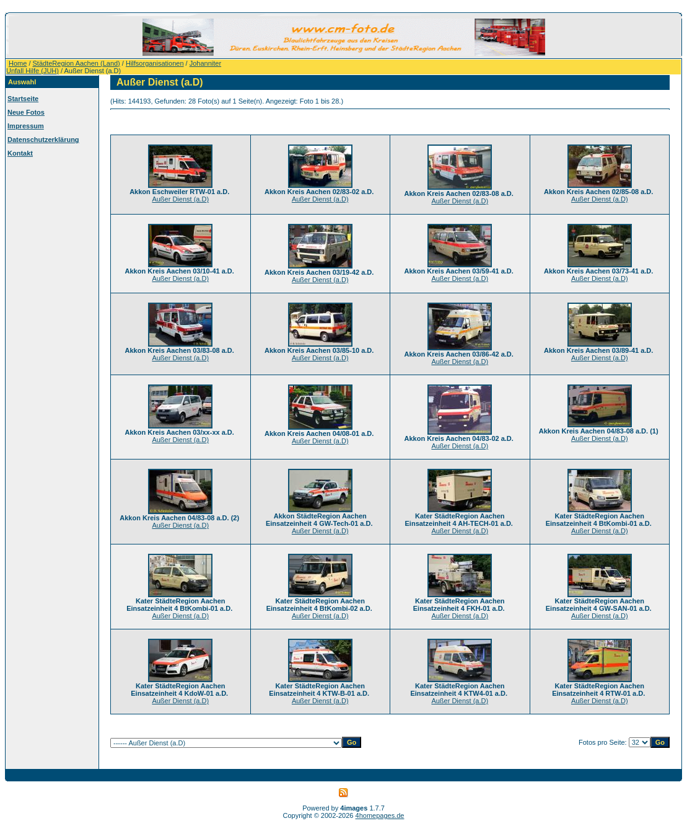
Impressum (25, 126)
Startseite (22, 98)
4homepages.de (380, 815)
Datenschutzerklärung (43, 139)
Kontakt (20, 153)
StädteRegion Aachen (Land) (76, 63)
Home (18, 63)
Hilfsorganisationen (155, 63)
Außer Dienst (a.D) (180, 199)
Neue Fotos (26, 112)
